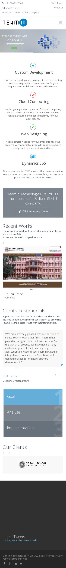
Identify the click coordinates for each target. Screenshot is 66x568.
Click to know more (33, 211)
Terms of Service (19, 558)
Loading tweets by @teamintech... (20, 540)
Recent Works (17, 226)
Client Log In (57, 3)
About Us (14, 47)
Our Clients (15, 447)
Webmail (58, 7)
